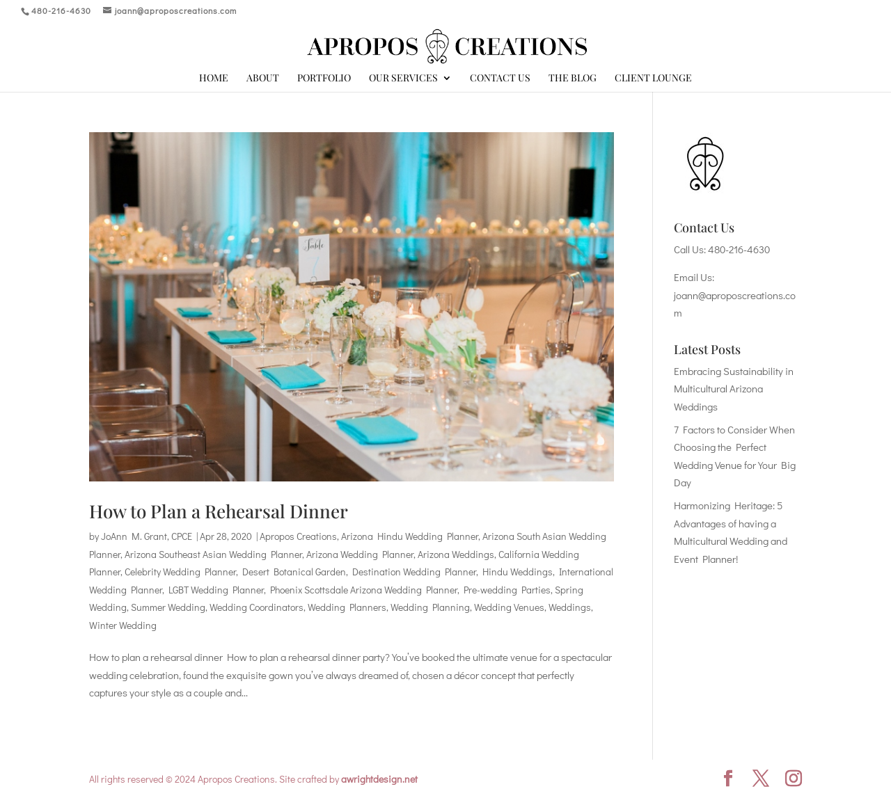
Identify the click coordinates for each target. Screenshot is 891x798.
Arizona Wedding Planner (359, 554)
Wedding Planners (347, 607)
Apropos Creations (298, 536)
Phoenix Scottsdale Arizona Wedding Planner (363, 589)
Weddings (570, 607)
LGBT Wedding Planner (216, 589)
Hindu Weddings (517, 571)
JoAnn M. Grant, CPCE (146, 536)
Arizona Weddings (456, 554)
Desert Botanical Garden (294, 571)
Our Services (403, 78)
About (262, 78)
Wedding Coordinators (256, 607)
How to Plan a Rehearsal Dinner (218, 511)
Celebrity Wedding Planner (180, 571)
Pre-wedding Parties (507, 589)
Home (213, 78)
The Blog (573, 78)
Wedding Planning (430, 607)
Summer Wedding (168, 607)
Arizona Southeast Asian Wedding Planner (213, 554)
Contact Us (500, 78)
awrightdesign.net (379, 778)
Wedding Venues (509, 607)
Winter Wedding (123, 625)
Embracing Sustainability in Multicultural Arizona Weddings (734, 388)
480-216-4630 (739, 249)
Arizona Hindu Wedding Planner (409, 536)
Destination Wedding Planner (414, 571)
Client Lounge (653, 78)
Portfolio (324, 78)
